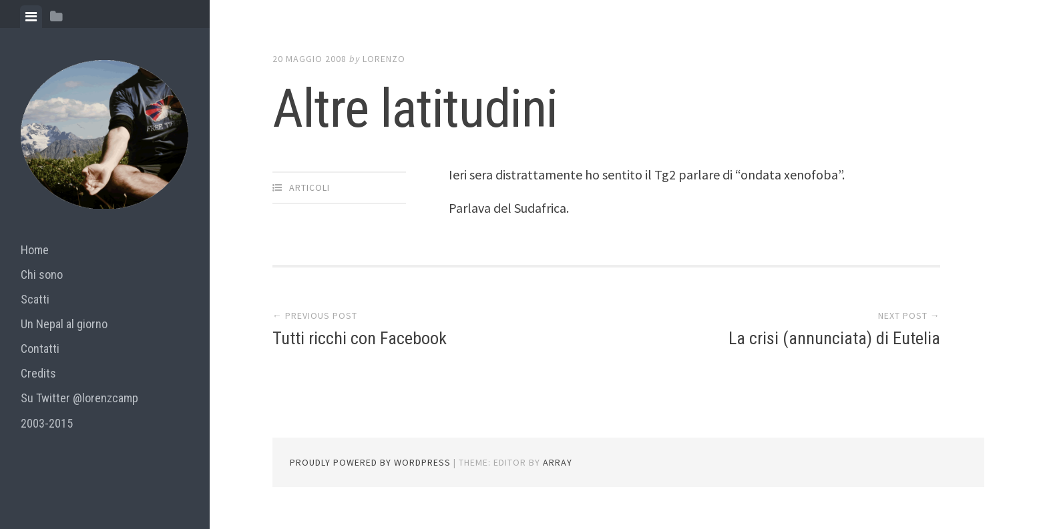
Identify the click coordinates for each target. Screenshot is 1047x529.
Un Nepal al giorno (64, 324)
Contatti (40, 349)
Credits (38, 373)
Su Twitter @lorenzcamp (79, 398)
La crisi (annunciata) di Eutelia (834, 338)
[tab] (31, 16)
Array (557, 462)
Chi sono (42, 275)
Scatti (35, 299)
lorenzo (384, 59)
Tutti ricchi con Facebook (359, 338)
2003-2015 (47, 423)
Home (35, 250)
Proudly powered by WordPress (370, 462)
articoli (309, 187)
